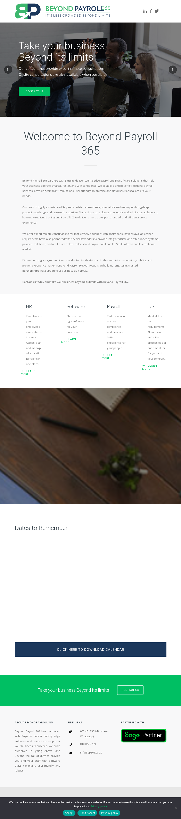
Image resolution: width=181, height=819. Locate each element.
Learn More (28, 372)
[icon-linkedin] (146, 11)
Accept (69, 812)
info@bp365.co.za (91, 752)
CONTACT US (34, 91)
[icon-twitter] (157, 11)
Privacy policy (99, 806)
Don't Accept (87, 812)
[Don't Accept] (176, 808)
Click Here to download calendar (90, 649)
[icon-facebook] (152, 11)
